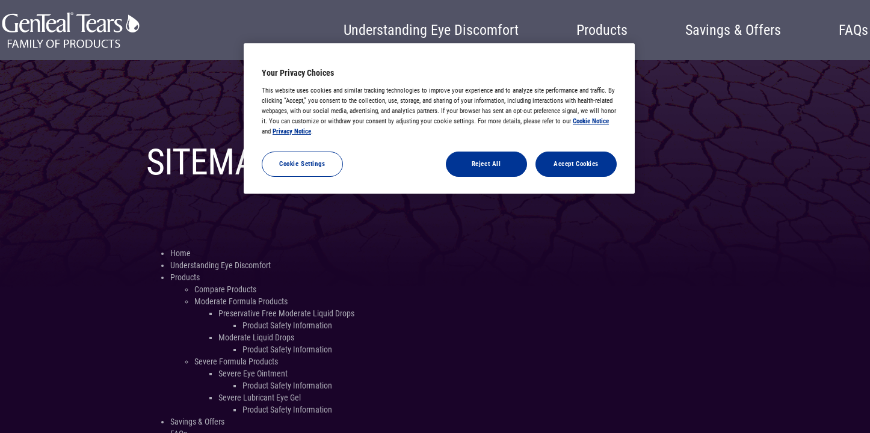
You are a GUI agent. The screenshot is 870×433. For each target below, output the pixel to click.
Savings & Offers (733, 30)
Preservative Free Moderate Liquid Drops (286, 313)
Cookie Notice (591, 121)
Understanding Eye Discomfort (431, 30)
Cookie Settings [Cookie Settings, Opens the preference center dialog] (302, 163)
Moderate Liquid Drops (256, 337)
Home (180, 253)
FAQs (853, 30)
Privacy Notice (292, 131)
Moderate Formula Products (241, 301)
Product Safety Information (287, 325)
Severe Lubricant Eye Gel (259, 397)
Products (602, 30)
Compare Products (225, 289)
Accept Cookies (576, 163)
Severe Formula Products (236, 361)
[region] (439, 118)
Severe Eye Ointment (253, 373)
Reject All (486, 163)
